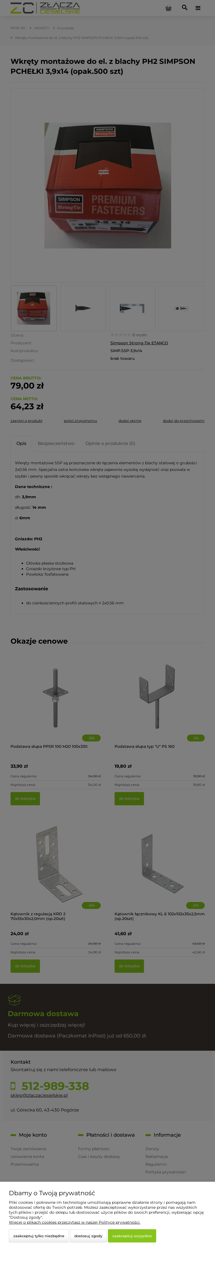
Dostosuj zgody (88, 1236)
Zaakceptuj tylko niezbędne (38, 1236)
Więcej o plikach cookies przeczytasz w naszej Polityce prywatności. (74, 1222)
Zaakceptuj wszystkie (132, 1236)
